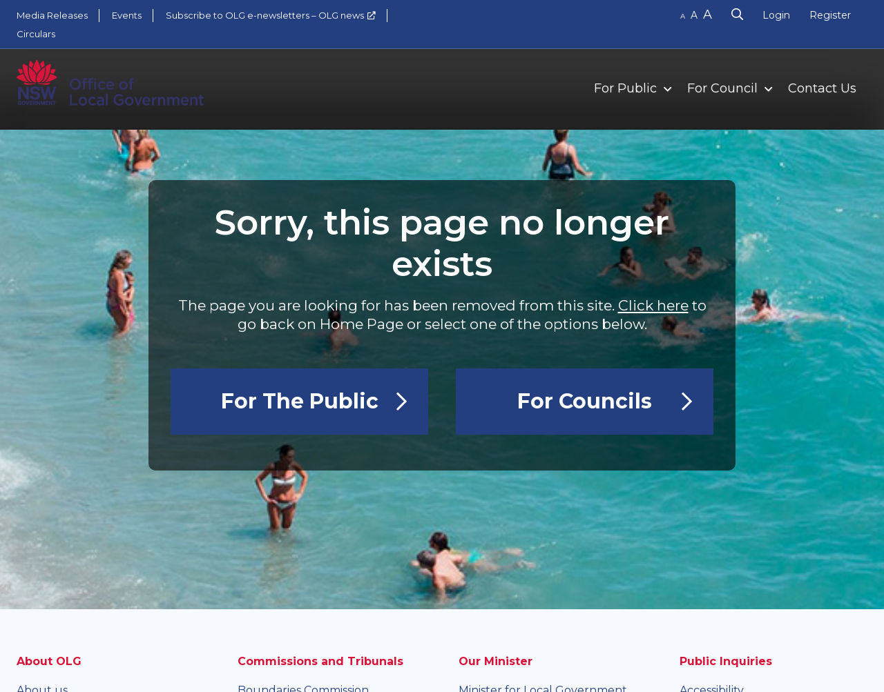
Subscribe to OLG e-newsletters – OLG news (265, 15)
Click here (653, 305)
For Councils (584, 401)
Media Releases (52, 15)
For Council (722, 88)
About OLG (49, 661)
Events (127, 15)
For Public (625, 88)
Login (776, 15)
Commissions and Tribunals (320, 661)
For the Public (299, 401)
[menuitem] (626, 87)
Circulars (36, 33)
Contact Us (822, 88)
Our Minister (495, 661)
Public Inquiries (726, 661)
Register (830, 15)
